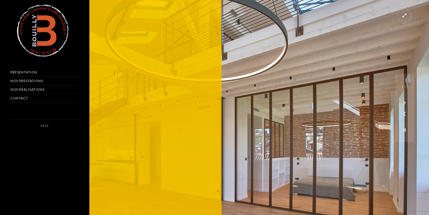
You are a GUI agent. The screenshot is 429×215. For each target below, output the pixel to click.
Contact (19, 98)
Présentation (23, 72)
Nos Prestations (26, 81)
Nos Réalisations (27, 89)
